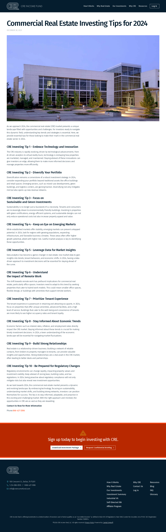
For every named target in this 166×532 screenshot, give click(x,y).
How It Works (88, 6)
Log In (136, 490)
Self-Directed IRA (114, 502)
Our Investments (119, 6)
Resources (143, 6)
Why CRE (132, 6)
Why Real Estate (103, 6)
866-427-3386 (19, 410)
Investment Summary (116, 494)
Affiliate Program (114, 506)
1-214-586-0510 (15, 485)
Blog (152, 486)
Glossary (154, 494)
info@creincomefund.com (19, 489)
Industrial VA (112, 498)
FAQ (151, 490)
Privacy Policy (89, 523)
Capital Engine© (108, 523)
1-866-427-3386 (30, 485)
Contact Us (138, 486)
